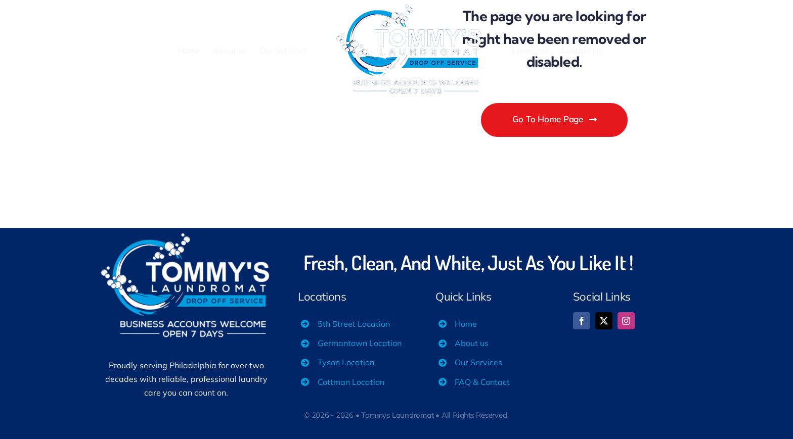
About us (472, 343)
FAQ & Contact (482, 382)
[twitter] (603, 320)
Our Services (478, 362)
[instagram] (626, 320)
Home (466, 324)
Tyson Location (346, 362)
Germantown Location (360, 343)
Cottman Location (351, 382)
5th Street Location (354, 324)
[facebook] (581, 320)
